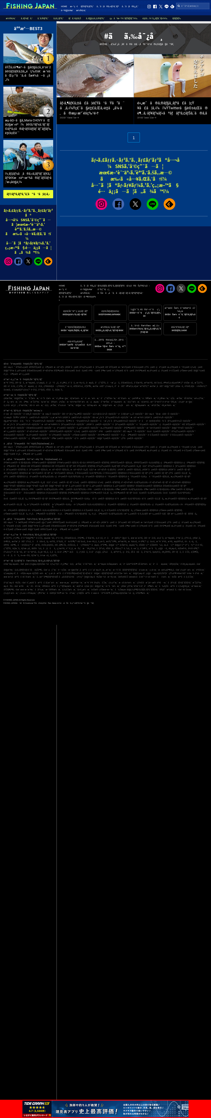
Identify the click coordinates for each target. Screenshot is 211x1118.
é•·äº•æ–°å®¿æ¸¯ (170, 402)
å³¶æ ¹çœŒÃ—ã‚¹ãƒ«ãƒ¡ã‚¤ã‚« (157, 489)
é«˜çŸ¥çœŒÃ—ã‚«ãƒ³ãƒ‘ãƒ (39, 504)
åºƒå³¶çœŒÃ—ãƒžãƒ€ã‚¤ (78, 493)
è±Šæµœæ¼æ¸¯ (114, 564)
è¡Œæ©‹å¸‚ (182, 548)
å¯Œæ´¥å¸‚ (138, 383)
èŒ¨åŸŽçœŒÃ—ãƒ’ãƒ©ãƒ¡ (84, 466)
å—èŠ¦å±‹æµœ (24, 573)
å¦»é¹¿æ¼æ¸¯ (84, 589)
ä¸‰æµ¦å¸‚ (41, 383)
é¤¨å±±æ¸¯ (187, 589)
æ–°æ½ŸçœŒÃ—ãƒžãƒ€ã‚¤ (16, 473)
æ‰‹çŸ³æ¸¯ (199, 398)
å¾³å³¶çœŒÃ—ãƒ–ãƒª (38, 498)
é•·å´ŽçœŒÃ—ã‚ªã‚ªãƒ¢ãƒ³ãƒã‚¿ (119, 510)
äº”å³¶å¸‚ (104, 545)
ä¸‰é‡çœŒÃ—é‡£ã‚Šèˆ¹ (86, 431)
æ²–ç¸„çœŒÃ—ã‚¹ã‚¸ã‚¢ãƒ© (136, 514)
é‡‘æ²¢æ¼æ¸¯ (77, 398)
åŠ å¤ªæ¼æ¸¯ (145, 564)
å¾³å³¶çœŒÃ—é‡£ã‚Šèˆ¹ (109, 435)
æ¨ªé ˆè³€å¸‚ (9, 383)
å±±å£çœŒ (82, 370)
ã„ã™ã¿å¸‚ (52, 383)
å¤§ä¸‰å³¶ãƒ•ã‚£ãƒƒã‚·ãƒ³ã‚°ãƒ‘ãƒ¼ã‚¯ (143, 589)
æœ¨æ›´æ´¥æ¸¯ (27, 589)
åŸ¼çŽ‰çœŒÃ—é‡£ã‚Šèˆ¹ (183, 431)
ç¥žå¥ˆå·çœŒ (72, 367)
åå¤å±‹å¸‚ (39, 541)
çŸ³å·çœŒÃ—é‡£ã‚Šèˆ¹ (132, 438)
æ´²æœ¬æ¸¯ (196, 586)
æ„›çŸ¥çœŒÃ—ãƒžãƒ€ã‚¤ (15, 482)
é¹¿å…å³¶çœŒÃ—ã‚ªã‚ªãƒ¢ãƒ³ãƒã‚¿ (74, 514)
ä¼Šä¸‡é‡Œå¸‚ (48, 545)
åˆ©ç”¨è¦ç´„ (104, 289)
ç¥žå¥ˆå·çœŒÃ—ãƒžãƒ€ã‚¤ (154, 469)
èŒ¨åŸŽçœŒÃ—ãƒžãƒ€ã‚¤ (39, 466)
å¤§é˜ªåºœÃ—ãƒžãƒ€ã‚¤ (14, 486)
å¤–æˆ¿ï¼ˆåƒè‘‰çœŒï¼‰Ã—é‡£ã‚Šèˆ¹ (111, 417)
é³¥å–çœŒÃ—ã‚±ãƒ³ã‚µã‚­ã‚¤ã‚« (44, 489)
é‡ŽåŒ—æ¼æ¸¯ (40, 573)
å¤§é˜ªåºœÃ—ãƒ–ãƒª (58, 486)
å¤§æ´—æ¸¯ (81, 405)
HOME (64, 6)
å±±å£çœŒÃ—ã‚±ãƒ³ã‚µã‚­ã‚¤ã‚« (147, 493)
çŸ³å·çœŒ (150, 367)
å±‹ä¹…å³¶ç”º (63, 552)
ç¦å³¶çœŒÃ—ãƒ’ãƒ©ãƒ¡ (194, 462)
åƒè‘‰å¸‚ (100, 548)
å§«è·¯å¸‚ (126, 538)
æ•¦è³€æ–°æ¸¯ (77, 582)
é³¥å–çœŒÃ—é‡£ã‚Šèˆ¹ (110, 431)
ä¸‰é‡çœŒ (196, 367)
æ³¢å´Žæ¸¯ (156, 405)
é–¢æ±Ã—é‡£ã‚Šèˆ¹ (13, 414)
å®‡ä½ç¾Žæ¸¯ (58, 402)
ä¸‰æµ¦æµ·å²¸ (10, 573)
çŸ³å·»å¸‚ (188, 538)
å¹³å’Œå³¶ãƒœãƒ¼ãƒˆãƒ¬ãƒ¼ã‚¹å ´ (79, 573)
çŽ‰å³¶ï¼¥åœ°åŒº (177, 573)
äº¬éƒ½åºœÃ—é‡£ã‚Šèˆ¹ (38, 431)
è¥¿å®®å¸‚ (166, 552)
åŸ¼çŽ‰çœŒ (85, 367)
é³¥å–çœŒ (94, 370)
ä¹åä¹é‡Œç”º (112, 538)
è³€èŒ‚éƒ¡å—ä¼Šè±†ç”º (196, 386)
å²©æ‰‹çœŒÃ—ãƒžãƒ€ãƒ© (44, 462)
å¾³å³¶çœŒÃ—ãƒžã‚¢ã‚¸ (59, 498)
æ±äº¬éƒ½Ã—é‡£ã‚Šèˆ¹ (15, 428)
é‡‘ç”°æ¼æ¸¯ (134, 402)
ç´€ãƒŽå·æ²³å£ (85, 593)
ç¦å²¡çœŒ (163, 370)
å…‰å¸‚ (127, 548)
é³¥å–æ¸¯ (162, 582)
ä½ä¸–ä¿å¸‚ (191, 541)
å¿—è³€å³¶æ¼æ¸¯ (141, 593)
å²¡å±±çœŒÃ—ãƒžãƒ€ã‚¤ (34, 493)
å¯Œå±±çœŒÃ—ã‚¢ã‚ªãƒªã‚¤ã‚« (89, 473)
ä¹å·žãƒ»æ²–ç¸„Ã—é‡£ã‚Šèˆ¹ (131, 414)
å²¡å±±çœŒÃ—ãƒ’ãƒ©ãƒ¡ (56, 493)
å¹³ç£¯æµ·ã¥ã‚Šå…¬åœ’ (15, 582)
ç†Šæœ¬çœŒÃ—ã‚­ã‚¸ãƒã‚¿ (16, 514)
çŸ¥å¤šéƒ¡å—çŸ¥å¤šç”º (55, 386)
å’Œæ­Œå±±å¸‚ (127, 383)
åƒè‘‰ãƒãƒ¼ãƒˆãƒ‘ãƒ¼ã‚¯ (180, 582)
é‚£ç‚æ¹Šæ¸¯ (51, 405)
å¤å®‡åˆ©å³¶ (54, 593)
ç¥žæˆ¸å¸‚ (197, 538)
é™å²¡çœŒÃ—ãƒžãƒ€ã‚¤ (116, 476)
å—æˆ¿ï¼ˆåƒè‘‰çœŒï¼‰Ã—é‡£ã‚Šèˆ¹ (119, 421)
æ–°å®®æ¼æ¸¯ (53, 589)
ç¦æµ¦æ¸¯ (95, 402)
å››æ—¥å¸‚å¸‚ (92, 541)
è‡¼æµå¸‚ (26, 548)
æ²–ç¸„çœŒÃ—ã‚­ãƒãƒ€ (159, 514)
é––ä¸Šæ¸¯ (62, 570)
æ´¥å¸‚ (170, 541)
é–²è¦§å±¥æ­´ (67, 10)
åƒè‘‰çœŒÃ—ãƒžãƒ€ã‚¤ (184, 466)
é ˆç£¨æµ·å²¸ (96, 570)
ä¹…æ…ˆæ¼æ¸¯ (92, 398)
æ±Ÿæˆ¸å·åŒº (156, 386)
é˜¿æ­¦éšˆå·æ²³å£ (36, 582)
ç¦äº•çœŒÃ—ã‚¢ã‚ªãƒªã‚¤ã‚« (68, 476)
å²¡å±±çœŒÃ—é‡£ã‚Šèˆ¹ (15, 435)
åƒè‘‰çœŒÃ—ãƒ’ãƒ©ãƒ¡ (15, 469)
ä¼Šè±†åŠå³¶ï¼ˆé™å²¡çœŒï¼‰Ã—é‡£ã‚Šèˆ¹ (77, 421)
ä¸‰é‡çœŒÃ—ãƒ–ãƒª (62, 482)
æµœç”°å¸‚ (133, 545)
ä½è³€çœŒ (175, 450)
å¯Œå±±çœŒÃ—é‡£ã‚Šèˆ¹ (182, 435)
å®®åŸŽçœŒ (35, 367)
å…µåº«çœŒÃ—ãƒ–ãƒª (79, 486)
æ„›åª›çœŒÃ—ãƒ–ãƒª (197, 498)
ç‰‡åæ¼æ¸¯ (126, 405)
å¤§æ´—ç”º (114, 545)
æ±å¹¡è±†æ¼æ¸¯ (127, 582)
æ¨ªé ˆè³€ (88, 582)
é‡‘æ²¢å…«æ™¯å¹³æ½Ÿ (151, 402)
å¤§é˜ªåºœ (9, 370)
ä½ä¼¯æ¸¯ (36, 586)
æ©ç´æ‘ (80, 548)
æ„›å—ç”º (169, 545)
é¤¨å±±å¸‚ (158, 383)
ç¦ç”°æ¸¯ (52, 570)
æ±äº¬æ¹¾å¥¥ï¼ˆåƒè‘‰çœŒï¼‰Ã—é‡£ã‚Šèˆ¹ (64, 424)
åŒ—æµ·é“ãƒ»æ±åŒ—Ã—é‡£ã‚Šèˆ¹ (162, 414)
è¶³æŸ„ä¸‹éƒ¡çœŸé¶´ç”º (173, 383)
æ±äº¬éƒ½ (59, 367)
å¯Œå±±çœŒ (138, 367)
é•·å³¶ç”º (142, 541)
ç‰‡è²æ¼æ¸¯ (187, 570)
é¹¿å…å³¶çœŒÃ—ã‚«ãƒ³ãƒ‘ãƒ (43, 514)
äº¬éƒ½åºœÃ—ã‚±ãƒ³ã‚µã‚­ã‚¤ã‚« (135, 482)
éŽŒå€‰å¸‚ (78, 386)
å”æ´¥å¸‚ (36, 545)
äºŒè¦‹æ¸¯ (200, 570)
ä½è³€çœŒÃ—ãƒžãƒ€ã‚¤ (15, 510)
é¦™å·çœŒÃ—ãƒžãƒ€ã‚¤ (103, 498)
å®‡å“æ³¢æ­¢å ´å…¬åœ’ (170, 589)
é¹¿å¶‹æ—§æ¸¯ (62, 398)
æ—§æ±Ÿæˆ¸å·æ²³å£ (79, 570)
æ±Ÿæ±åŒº (98, 386)
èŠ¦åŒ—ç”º (144, 545)
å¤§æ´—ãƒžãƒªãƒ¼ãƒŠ (103, 573)
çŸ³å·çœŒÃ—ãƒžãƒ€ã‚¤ (15, 476)
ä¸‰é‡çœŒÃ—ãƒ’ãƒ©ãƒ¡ (109, 482)
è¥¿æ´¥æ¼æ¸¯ (169, 405)
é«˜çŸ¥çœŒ (117, 370)
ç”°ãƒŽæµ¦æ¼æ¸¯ (67, 586)
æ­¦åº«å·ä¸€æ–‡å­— (85, 586)
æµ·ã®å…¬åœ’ (11, 586)
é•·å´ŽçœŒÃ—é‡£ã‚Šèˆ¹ (158, 435)
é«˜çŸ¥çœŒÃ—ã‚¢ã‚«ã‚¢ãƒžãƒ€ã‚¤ (89, 504)
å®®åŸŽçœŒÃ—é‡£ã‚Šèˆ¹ (61, 431)
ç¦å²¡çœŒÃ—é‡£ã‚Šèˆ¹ (170, 424)
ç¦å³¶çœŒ (47, 367)
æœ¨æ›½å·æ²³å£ (13, 577)
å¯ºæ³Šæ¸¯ (105, 402)
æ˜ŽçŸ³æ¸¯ (35, 402)
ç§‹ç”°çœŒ (47, 522)
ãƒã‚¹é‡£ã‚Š (74, 18)
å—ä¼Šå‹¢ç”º (24, 545)
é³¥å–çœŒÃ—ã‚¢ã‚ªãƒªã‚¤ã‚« (73, 489)
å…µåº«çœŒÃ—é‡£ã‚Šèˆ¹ (88, 428)
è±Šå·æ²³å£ (178, 577)
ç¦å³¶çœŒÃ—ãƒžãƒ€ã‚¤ (171, 462)
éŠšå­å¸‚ (50, 390)
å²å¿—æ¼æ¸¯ (11, 402)
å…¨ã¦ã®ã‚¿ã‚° (130, 6)
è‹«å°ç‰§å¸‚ (95, 552)
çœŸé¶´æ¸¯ (137, 398)
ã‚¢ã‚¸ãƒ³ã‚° (58, 18)
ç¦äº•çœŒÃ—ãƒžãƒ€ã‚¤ (93, 476)
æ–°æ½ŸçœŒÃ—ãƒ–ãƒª (39, 473)
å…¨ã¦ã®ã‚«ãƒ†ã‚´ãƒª (108, 6)
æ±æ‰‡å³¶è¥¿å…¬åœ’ (168, 570)
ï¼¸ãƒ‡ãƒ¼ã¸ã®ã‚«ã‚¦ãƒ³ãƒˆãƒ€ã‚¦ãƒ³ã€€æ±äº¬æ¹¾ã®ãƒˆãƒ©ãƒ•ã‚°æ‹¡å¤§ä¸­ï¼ (28, 178)
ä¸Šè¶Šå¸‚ (195, 552)
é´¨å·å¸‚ (72, 383)
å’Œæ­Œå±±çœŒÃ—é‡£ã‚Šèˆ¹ (39, 428)
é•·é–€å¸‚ (199, 545)
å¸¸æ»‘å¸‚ (101, 541)
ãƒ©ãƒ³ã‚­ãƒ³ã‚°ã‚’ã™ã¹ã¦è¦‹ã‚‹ (28, 194)
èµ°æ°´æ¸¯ (45, 402)
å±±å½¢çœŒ (71, 522)
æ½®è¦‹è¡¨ (81, 10)
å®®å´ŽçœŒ (46, 529)
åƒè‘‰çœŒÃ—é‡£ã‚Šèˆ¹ (124, 424)
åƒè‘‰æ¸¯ (40, 589)
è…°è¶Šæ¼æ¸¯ (150, 398)
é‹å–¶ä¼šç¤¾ (88, 296)
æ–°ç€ (74, 6)
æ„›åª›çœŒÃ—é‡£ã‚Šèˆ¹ (37, 435)
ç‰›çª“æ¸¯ (113, 582)
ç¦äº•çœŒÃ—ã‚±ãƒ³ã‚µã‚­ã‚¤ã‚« (40, 476)
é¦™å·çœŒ (129, 370)
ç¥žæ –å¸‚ (179, 386)
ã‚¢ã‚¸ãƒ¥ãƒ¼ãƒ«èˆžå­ (24, 570)
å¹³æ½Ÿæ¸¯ (24, 405)
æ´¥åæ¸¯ (24, 586)
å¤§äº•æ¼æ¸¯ (110, 405)
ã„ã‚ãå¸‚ (49, 548)
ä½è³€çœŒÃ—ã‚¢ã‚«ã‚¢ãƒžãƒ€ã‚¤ (43, 510)
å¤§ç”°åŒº (169, 386)
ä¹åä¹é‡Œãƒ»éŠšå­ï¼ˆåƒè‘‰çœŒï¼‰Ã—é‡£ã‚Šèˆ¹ (165, 421)
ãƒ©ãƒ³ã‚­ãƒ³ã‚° (87, 6)
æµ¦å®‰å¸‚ (179, 541)
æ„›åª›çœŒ (152, 370)
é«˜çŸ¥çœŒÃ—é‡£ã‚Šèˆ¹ (60, 435)
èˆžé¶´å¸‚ (144, 548)
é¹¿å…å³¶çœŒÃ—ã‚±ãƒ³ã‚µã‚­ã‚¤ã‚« (108, 514)
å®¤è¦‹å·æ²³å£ (50, 586)
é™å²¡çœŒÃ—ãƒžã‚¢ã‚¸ (159, 476)
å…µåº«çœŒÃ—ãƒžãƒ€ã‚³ (124, 486)
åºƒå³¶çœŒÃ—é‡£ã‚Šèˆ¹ (135, 428)
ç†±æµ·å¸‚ (109, 386)
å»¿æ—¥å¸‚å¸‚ (43, 552)
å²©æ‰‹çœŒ (22, 367)
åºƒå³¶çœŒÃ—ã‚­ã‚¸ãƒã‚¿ (101, 493)
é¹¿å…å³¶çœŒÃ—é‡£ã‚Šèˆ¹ (134, 435)
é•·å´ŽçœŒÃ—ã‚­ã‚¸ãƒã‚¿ (93, 510)
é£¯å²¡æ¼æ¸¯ (124, 398)
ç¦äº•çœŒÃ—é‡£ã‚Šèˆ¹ (65, 428)
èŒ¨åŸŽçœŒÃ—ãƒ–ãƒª (62, 466)
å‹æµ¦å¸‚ (90, 383)
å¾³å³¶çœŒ (140, 370)
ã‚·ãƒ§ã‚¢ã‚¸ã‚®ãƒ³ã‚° (95, 18)
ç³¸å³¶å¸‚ (20, 386)
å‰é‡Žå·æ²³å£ (168, 586)
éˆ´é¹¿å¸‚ (70, 548)
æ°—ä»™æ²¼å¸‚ (30, 552)
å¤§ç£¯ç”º (179, 545)
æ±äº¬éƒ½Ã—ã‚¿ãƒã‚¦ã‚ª (82, 469)
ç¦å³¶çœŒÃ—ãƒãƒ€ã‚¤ (15, 466)
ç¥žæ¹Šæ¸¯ (8, 398)
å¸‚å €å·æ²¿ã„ (11, 405)
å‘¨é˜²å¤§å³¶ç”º (28, 538)
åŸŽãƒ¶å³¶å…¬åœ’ (11, 589)
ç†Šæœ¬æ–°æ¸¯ (106, 589)
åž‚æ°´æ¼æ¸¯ (52, 582)
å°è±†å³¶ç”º (70, 541)
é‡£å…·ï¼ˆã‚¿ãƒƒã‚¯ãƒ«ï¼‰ (154, 18)
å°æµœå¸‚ (29, 386)
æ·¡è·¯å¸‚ (160, 538)
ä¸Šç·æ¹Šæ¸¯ (177, 398)
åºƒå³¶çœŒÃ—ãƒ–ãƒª (122, 493)
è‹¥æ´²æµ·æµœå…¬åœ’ (14, 564)
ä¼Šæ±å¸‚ (189, 383)
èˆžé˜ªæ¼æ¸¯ (90, 564)
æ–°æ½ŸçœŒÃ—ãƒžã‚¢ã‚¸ (62, 473)
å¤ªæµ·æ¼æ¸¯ (94, 405)
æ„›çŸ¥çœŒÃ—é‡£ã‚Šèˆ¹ (111, 428)
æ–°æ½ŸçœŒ (124, 367)
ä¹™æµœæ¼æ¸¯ (119, 402)
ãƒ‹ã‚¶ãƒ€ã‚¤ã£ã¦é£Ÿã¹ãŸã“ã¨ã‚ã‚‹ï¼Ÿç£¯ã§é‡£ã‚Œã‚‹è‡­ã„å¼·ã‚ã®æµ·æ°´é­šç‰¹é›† (92, 108)
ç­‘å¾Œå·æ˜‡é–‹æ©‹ (146, 582)
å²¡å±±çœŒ (70, 370)
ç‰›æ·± (23, 593)
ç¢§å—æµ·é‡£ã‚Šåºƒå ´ (157, 573)
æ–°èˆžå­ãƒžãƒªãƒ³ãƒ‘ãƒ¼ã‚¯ (125, 570)
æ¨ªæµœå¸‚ (31, 383)
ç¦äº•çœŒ (161, 367)
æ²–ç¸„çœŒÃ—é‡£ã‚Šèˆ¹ (15, 431)
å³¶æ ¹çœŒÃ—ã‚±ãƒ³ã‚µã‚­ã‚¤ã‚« (129, 489)
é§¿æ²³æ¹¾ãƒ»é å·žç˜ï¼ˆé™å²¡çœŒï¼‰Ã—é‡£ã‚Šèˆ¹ (29, 421)
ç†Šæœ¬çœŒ (186, 370)
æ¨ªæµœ (102, 564)
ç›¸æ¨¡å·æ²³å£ (56, 573)
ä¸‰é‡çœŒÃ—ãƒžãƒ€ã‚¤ (85, 482)
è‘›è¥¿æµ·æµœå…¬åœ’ (191, 564)
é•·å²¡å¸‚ (34, 390)
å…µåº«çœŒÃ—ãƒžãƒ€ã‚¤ (101, 486)
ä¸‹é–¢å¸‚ (100, 538)
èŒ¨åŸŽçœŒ (111, 367)
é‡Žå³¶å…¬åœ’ (41, 570)
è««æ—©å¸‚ (25, 555)
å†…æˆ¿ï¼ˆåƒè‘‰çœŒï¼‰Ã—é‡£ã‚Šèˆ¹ (22, 424)
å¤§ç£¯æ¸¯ (100, 586)
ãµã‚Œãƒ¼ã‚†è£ (67, 577)
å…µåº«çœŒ (20, 370)
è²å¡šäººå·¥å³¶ (130, 564)
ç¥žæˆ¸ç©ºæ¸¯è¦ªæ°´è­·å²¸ (132, 586)
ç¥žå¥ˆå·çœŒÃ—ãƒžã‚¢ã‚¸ (129, 469)
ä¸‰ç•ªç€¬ (55, 564)
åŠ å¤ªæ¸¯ (188, 398)
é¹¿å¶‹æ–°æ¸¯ (164, 398)
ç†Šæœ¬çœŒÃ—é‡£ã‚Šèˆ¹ (84, 435)
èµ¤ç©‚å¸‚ (157, 552)
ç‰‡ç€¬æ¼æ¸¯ (11, 593)
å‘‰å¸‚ (29, 541)
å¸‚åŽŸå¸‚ (53, 555)
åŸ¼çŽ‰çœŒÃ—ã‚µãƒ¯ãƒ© (108, 466)
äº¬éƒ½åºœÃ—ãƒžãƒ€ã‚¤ (180, 482)
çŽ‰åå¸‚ (107, 552)
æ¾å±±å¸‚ (133, 541)
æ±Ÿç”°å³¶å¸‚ (111, 541)
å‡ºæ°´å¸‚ (35, 555)
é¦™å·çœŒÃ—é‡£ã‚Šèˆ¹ (85, 438)
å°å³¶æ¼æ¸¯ (151, 586)
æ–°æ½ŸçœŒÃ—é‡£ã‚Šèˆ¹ (159, 428)
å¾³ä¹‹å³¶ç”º (193, 548)
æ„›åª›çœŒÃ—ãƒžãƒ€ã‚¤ (176, 498)
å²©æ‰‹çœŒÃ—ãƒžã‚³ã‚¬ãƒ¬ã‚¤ (71, 462)
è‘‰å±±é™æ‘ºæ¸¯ (66, 405)
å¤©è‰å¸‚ (37, 548)
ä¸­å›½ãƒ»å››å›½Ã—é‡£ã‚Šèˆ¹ (105, 414)
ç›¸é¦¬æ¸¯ (153, 570)
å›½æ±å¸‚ (44, 555)
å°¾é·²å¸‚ (148, 552)
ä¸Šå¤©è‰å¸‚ (156, 545)
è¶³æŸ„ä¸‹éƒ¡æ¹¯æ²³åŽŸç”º (137, 386)
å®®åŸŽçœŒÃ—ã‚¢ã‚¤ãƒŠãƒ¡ (147, 462)
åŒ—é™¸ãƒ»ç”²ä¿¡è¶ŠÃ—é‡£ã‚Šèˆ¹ (77, 414)
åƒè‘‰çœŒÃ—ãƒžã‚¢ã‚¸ (37, 469)
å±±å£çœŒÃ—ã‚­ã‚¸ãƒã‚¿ (16, 498)
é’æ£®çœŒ (22, 522)
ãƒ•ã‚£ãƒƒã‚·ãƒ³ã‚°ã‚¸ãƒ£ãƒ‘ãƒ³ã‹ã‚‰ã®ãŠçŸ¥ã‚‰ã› (124, 285)
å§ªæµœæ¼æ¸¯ (143, 405)
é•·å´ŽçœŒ (174, 370)
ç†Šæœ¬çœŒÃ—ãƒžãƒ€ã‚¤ (146, 510)
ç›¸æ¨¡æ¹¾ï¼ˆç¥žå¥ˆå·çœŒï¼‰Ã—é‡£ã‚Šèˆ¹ (71, 417)
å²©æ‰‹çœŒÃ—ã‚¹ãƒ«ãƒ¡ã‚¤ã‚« (17, 462)
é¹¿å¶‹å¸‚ (63, 383)
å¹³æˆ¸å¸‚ (180, 538)
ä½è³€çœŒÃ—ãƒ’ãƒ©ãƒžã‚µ (193, 504)
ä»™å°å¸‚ (153, 548)
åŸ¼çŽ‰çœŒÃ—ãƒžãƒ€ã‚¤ (160, 466)
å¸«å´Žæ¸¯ (190, 577)
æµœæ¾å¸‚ (49, 538)
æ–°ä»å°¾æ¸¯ (69, 593)
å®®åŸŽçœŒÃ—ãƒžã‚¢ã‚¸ (121, 462)
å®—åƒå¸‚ (20, 383)
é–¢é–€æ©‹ (151, 577)
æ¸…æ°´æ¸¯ (107, 570)
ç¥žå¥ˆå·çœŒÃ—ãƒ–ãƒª (179, 469)
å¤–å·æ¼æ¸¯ (37, 405)
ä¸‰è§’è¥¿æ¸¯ (184, 586)
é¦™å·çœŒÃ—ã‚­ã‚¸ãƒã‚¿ (153, 498)
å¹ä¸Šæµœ (120, 589)
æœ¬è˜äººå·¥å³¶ (101, 593)
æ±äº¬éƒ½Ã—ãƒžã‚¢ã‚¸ (59, 469)
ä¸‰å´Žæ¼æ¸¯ (69, 589)
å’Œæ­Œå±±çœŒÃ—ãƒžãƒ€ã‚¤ (149, 486)
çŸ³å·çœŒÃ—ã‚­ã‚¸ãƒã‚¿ (180, 473)
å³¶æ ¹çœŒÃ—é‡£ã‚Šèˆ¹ (63, 438)
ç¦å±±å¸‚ (151, 541)
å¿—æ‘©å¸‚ (51, 541)
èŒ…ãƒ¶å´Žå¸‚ (61, 545)
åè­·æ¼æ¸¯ (164, 577)
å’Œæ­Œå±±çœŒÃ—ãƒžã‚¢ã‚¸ (16, 489)
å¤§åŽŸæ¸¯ (19, 398)
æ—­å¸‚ (69, 386)
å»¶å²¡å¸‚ (7, 541)
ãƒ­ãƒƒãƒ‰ (176, 18)
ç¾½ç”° (80, 577)
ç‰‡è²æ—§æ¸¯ (186, 402)
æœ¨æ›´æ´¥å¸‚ (137, 538)
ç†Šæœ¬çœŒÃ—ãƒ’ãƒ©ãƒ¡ (170, 510)
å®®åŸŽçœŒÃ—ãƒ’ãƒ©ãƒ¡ (98, 462)
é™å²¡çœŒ (184, 367)
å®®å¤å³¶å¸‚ (10, 545)
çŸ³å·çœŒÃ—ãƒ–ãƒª (158, 473)
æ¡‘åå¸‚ (74, 552)
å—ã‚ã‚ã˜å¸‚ (12, 555)
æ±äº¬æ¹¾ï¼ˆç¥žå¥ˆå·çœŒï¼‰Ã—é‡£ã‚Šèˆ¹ (152, 417)
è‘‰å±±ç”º (8, 552)
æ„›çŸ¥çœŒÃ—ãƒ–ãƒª (180, 476)
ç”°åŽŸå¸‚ (7, 548)
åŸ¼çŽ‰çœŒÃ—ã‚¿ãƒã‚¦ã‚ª (134, 466)
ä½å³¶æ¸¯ (24, 402)
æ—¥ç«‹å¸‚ (80, 383)
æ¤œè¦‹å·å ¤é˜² (137, 577)
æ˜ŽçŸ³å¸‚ (199, 383)
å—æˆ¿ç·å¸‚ (113, 383)
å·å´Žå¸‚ (186, 552)
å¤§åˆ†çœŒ (199, 370)
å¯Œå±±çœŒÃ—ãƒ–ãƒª (137, 473)
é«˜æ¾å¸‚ (18, 552)
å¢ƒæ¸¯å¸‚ (59, 390)
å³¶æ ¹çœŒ (106, 370)
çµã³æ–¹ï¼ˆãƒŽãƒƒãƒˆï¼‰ (123, 18)
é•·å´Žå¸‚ (39, 538)
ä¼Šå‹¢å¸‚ (72, 545)
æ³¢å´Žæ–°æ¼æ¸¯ (123, 573)
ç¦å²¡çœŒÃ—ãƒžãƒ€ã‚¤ (115, 504)
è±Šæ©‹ (95, 589)
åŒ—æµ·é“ (9, 367)
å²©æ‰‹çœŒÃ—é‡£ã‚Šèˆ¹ (16, 438)
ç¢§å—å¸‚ (163, 548)
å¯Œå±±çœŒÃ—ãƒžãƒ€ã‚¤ (115, 473)
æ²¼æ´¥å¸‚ (148, 383)
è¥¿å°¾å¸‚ (91, 548)
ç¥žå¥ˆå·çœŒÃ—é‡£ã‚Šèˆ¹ (99, 424)
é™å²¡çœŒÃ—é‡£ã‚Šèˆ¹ (147, 424)
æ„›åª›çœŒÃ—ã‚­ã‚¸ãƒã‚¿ (15, 504)
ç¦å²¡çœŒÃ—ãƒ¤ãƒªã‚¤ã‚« (139, 504)
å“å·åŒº (120, 386)
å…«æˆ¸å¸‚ (135, 548)
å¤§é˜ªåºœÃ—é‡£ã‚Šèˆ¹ (183, 428)
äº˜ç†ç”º (190, 545)
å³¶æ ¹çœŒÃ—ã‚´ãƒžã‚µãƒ (183, 489)
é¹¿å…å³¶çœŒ (11, 374)
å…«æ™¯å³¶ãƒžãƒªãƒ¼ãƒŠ (47, 577)
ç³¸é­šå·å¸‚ (83, 552)
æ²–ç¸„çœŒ (24, 374)
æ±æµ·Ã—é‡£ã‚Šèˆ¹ (51, 414)
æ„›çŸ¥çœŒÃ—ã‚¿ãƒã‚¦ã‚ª (39, 482)
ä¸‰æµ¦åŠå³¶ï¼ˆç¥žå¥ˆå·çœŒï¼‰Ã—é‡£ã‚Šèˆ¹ (27, 417)
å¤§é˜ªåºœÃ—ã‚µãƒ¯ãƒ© (37, 486)
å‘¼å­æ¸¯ (199, 573)
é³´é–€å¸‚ (60, 538)
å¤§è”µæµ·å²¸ (139, 573)
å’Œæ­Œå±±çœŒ (34, 370)
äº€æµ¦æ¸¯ (32, 593)
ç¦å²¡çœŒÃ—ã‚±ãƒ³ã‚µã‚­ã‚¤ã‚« (166, 504)
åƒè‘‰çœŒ (98, 367)
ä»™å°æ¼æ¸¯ (113, 586)
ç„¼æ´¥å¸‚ (61, 548)
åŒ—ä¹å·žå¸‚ (10, 386)
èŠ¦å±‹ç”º (119, 548)
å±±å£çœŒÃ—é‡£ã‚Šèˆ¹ (159, 431)
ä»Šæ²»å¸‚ (124, 545)
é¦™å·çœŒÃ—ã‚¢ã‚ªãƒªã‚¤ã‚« (128, 498)
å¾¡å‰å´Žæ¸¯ (101, 582)
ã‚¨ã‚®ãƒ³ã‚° (43, 18)
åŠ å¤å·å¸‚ (137, 552)
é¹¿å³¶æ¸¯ (65, 564)
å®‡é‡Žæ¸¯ (174, 564)
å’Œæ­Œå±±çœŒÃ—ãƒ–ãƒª (174, 486)
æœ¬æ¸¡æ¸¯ (65, 582)
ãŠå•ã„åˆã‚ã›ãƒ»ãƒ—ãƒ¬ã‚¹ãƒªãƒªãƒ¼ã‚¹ (120, 293)
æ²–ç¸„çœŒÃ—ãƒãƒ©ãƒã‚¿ (184, 514)
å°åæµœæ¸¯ (161, 564)
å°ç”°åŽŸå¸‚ (100, 383)
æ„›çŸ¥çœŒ (172, 367)
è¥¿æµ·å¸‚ (173, 548)
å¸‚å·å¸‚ (53, 552)
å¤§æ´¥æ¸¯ (9, 570)
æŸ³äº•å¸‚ (118, 552)
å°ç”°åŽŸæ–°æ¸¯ (109, 398)
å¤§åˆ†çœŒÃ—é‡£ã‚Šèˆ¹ (108, 438)
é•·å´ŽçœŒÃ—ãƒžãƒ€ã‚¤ (70, 510)
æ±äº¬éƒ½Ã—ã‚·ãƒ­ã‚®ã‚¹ (106, 469)
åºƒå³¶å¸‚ (88, 386)
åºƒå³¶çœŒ (59, 370)
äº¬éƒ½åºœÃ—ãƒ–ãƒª (159, 482)
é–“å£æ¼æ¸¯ (48, 398)
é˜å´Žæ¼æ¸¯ (32, 398)
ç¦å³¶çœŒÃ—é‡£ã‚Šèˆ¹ (39, 438)
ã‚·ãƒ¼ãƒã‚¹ (27, 18)
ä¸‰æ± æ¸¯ (144, 570)
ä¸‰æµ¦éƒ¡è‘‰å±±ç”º (21, 390)
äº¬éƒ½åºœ (48, 370)
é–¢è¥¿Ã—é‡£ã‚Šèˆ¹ (32, 414)
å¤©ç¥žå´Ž (123, 577)
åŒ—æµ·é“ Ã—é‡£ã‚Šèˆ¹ (134, 431)
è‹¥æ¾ (190, 573)
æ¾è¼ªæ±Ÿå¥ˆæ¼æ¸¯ (78, 402)
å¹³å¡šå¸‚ (41, 390)
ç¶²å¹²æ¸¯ (42, 593)
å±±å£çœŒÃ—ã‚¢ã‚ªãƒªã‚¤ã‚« (177, 493)
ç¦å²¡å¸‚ (39, 386)
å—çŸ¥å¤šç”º (84, 545)
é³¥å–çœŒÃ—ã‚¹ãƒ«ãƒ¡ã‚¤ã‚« (101, 489)
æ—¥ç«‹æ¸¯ (112, 577)
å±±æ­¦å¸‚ (7, 390)
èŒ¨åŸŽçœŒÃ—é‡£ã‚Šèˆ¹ (194, 424)
